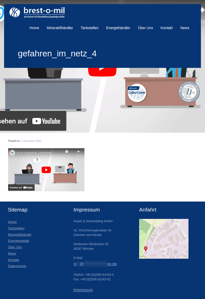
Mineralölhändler (60, 28)
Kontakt (166, 28)
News (184, 28)
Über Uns (145, 28)
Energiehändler (118, 28)
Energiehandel (18, 241)
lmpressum (83, 290)
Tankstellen (89, 28)
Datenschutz (17, 266)
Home (34, 28)
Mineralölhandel (19, 234)
